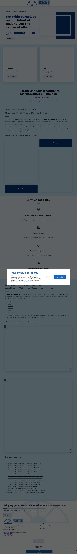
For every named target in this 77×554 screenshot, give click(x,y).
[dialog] (38, 277)
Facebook (29, 281)
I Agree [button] (60, 277)
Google (23, 281)
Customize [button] (48, 276)
